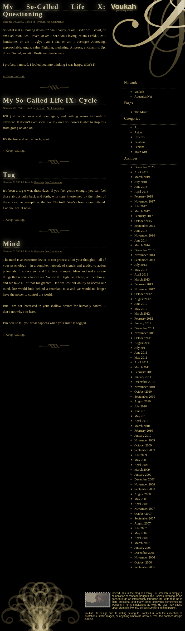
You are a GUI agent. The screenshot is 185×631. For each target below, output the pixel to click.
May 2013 (140, 270)
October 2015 (143, 221)
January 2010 (142, 435)
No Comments (55, 21)
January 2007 (142, 548)
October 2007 (143, 514)
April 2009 (141, 465)
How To (139, 137)
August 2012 (142, 299)
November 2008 (144, 484)
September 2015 (144, 226)
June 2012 (140, 304)
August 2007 (142, 523)
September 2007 (144, 518)
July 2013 (140, 265)
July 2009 (140, 455)
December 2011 (144, 328)
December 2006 (144, 553)
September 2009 (144, 450)
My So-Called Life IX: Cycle (50, 100)
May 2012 (140, 309)
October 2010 (143, 391)
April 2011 (141, 362)
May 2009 (140, 460)
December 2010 (144, 382)
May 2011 (140, 357)
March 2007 (142, 543)
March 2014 (142, 245)
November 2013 (144, 255)
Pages (128, 103)
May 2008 (140, 499)
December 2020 (144, 167)
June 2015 (140, 231)
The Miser (141, 112)
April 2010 (141, 421)
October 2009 (143, 445)
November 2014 (144, 235)
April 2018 (141, 192)
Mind (11, 243)
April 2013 (141, 274)
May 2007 (140, 533)
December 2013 (144, 250)
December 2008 (144, 479)
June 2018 (140, 187)
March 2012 (142, 313)
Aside (138, 132)
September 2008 (144, 489)
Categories (132, 119)
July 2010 (140, 406)
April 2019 (141, 172)
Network (130, 83)
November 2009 (144, 440)
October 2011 (143, 338)
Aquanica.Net (143, 96)
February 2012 (143, 318)
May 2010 (140, 416)
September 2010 (144, 396)
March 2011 (142, 367)
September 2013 (144, 260)
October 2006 (143, 562)
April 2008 (141, 504)
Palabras (139, 142)
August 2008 (142, 494)
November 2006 (144, 557)
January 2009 (142, 474)
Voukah (139, 92)
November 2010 (144, 387)
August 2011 (142, 343)
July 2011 (140, 348)
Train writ (140, 152)
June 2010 (140, 411)
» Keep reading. (14, 76)
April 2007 (141, 538)
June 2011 (140, 352)
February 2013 (143, 284)
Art (136, 127)
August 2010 (142, 401)
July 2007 (140, 528)
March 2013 (142, 279)
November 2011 (144, 333)
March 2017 (142, 211)
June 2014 (140, 240)
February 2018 (143, 196)
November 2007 (144, 508)
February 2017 (143, 216)
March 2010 (142, 426)
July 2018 (140, 182)
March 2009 (142, 469)
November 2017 (144, 201)
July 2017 (140, 206)
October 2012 (143, 294)
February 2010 (143, 430)
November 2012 (144, 289)
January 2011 (142, 377)
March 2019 (142, 177)
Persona (139, 147)
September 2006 (144, 567)
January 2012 (142, 323)
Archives (131, 158)
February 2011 (143, 372)
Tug (9, 174)
